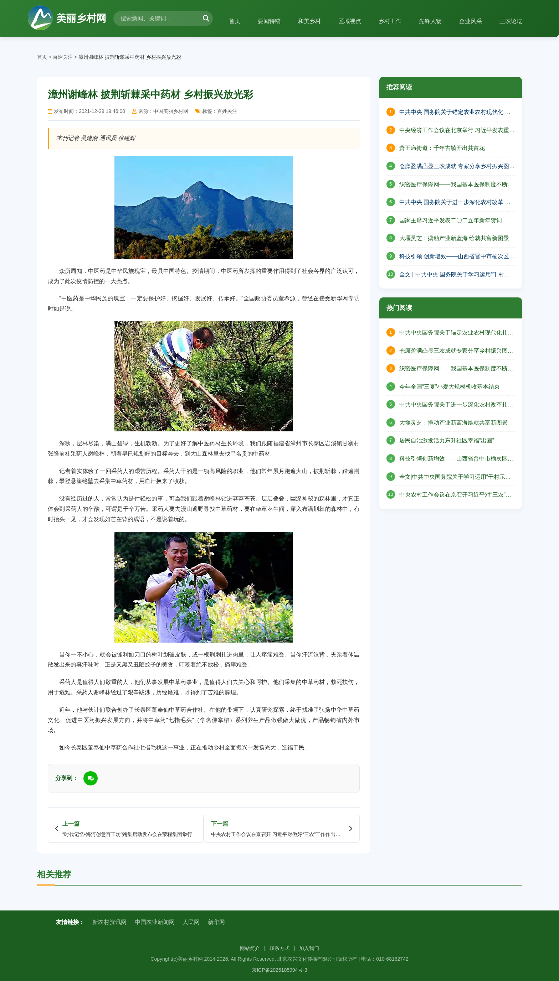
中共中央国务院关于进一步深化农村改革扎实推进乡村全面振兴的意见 (456, 405)
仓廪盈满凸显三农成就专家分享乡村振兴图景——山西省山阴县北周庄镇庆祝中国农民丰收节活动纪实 (456, 351)
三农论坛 (510, 21)
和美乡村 (307, 21)
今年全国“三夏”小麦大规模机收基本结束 (449, 387)
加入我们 (309, 948)
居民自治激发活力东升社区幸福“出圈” (446, 440)
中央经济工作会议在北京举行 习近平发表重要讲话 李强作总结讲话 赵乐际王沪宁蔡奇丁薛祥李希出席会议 (457, 131)
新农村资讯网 (109, 922)
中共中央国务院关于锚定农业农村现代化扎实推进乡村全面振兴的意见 (456, 333)
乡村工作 (389, 21)
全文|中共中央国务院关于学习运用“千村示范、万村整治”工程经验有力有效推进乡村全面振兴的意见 (454, 478)
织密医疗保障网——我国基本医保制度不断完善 (456, 185)
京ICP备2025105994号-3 (279, 970)
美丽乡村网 (67, 18)
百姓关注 (63, 57)
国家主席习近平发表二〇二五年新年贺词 (450, 220)
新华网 (216, 922)
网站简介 (250, 948)
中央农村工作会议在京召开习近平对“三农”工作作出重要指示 (455, 495)
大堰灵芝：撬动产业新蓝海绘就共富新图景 (453, 423)
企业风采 (470, 21)
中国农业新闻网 (155, 922)
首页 (232, 21)
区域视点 (348, 21)
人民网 (191, 922)
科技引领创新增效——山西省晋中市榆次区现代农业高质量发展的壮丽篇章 (456, 459)
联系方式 (279, 948)
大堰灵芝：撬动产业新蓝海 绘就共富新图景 (454, 238)
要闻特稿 (267, 21)
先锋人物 (429, 21)
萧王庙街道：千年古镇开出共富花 (442, 148)
